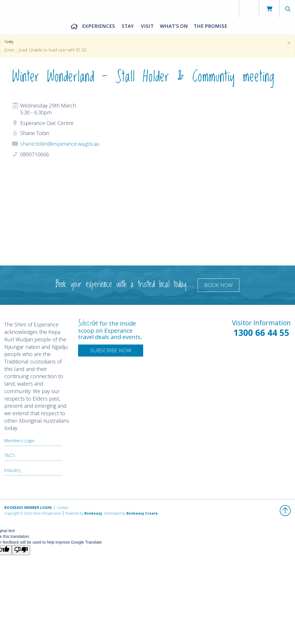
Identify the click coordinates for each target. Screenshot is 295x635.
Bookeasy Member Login (28, 507)
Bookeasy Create (142, 513)
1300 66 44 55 (261, 332)
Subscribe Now (110, 350)
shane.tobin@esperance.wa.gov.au (60, 143)
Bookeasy (93, 513)
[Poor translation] (21, 550)
